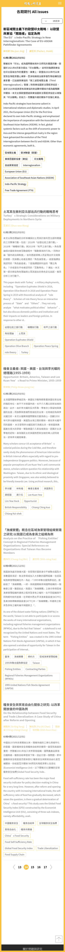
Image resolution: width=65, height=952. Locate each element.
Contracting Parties (36, 675)
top (58, 939)
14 (26, 867)
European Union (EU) (16, 172)
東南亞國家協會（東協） (17, 159)
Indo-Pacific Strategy (15, 184)
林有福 (19, 495)
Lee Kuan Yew (35, 501)
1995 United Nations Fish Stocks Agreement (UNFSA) (27, 693)
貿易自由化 (10, 836)
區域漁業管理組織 (48, 663)
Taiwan (36, 669)
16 (39, 867)
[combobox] (52, 21)
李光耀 (8, 495)
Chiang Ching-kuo (41, 514)
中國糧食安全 (11, 829)
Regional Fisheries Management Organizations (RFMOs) (29, 683)
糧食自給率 (28, 829)
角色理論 (9, 340)
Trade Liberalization (47, 855)
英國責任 (48, 495)
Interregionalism (31, 166)
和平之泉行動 (50, 333)
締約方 (31, 663)
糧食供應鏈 (26, 836)
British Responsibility (16, 514)
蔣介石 (19, 501)
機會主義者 (33, 495)
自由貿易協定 (11, 166)
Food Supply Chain (14, 861)
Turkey (24, 359)
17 (45, 867)
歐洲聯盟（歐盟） (30, 153)
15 (32, 867)
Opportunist (30, 507)
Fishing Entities (13, 675)
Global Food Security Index (19, 855)
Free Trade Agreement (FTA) (19, 191)
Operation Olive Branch (17, 352)
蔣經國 (8, 501)
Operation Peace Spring (46, 352)
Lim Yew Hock (12, 507)
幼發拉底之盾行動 (14, 333)
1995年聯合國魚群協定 (16, 669)
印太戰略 (38, 159)
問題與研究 (32, 3)
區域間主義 (10, 153)
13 (19, 867)
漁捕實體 (18, 663)
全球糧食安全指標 (48, 829)
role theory (10, 359)
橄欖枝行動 (33, 333)
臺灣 (7, 663)
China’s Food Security (17, 842)
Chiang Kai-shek (13, 520)
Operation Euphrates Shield (19, 346)
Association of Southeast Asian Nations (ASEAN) (29, 178)
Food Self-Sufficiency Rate (18, 848)
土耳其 (22, 340)
